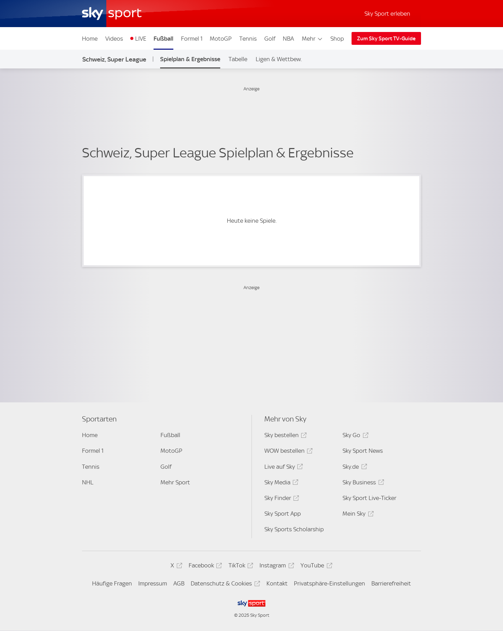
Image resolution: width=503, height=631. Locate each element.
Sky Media (280, 483)
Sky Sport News (363, 450)
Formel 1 (192, 38)
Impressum (152, 583)
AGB (178, 583)
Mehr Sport (175, 482)
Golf (269, 38)
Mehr (312, 38)
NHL (87, 482)
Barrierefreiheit (391, 583)
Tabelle (238, 59)
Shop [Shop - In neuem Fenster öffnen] (337, 38)
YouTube (315, 566)
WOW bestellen (287, 452)
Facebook (204, 566)
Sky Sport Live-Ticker (369, 497)
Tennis (248, 38)
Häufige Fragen (112, 583)
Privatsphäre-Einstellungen (329, 583)
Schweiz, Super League (114, 59)
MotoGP (221, 38)
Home (90, 38)
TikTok (240, 566)
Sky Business (362, 483)
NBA (288, 38)
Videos (114, 38)
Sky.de (354, 468)
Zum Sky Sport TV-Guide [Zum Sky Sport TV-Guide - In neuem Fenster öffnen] (386, 38)
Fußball (163, 38)
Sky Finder (280, 499)
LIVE (140, 38)
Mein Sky (357, 514)
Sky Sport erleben (387, 13)
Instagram (275, 566)
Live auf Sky (282, 468)
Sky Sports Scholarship (294, 529)
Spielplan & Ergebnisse (190, 59)
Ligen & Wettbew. (279, 59)
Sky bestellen (284, 436)
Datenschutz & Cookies (224, 584)
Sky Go (354, 436)
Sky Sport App (282, 513)
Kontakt (277, 583)
